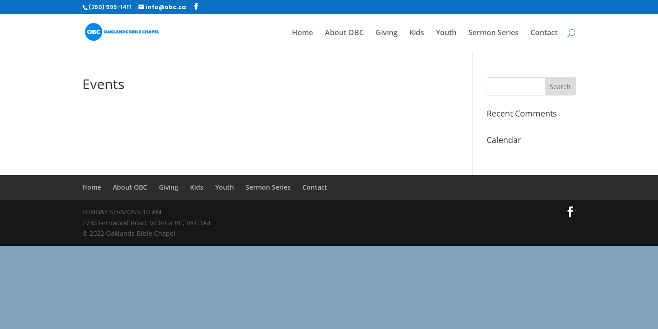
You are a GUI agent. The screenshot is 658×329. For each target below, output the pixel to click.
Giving (387, 33)
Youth (446, 33)
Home (302, 33)
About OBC (344, 33)
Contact (544, 33)
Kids (416, 33)
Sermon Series (493, 33)
